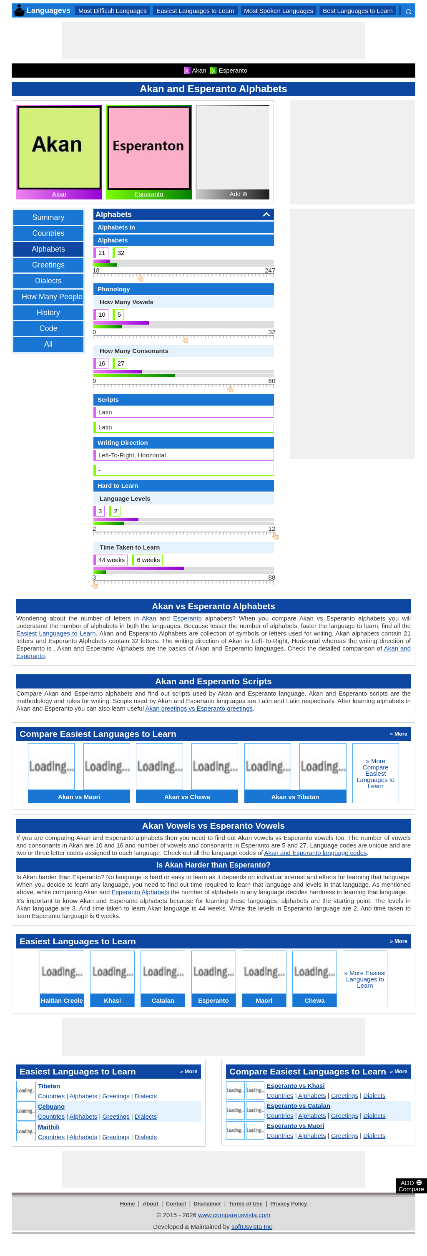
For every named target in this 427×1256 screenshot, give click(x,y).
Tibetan (49, 1086)
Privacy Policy (288, 1204)
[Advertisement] (213, 40)
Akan (59, 193)
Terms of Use (246, 1204)
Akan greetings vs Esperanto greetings (199, 708)
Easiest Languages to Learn (195, 10)
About (150, 1204)
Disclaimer (207, 1204)
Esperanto (149, 193)
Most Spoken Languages (278, 10)
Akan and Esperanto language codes (315, 852)
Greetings (48, 265)
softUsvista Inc (251, 1226)
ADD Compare (411, 1185)
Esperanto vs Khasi (295, 1085)
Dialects (48, 281)
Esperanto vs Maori (295, 1125)
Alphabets (48, 249)
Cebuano (51, 1106)
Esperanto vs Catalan (298, 1105)
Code (48, 328)
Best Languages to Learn (358, 10)
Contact (176, 1204)
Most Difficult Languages (112, 10)
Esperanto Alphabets (140, 891)
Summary (48, 217)
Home (127, 1204)
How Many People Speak (64, 297)
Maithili (49, 1126)
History (48, 312)
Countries (48, 233)
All (48, 344)
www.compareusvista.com (234, 1214)
